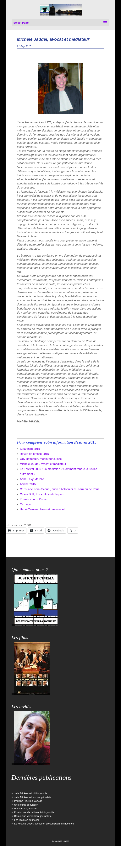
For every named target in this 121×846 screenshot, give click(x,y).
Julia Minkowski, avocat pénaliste (32, 797)
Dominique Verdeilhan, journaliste (33, 816)
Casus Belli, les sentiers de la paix (42, 494)
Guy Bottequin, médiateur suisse (41, 458)
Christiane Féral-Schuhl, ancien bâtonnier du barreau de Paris (59, 489)
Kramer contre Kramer (34, 499)
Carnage (25, 504)
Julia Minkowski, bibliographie (30, 793)
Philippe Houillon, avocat (28, 800)
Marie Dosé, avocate (25, 808)
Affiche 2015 (28, 484)
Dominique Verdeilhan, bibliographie (34, 812)
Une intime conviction (26, 804)
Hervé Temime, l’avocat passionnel (42, 509)
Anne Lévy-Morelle (32, 479)
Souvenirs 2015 (30, 448)
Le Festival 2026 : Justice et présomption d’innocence (44, 823)
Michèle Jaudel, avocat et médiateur (43, 463)
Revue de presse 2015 (34, 453)
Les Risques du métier (26, 819)
